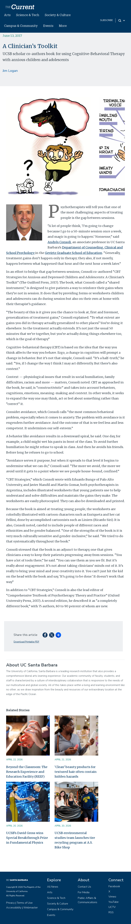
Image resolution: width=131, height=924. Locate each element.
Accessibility (13, 907)
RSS (111, 912)
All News (52, 887)
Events (48, 26)
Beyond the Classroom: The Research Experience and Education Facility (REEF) (26, 771)
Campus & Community (21, 26)
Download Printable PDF (26, 641)
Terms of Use (25, 903)
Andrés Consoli (59, 242)
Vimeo (112, 897)
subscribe (106, 20)
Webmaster (30, 907)
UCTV (112, 907)
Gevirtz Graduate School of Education (73, 253)
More (63, 26)
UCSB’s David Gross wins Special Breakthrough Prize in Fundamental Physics (27, 837)
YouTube (113, 902)
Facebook (114, 886)
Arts (7, 15)
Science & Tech (27, 15)
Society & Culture (58, 15)
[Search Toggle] (121, 20)
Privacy (10, 903)
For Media (83, 892)
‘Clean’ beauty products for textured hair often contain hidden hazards (76, 771)
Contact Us (84, 887)
